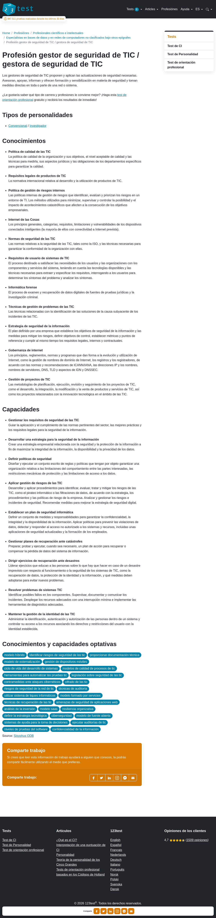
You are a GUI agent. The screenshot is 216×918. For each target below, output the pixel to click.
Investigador (38, 125)
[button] (209, 9)
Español (116, 845)
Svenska (116, 884)
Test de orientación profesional (181, 65)
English (115, 840)
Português (117, 869)
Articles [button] (150, 9)
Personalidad (65, 854)
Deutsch (116, 859)
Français (116, 850)
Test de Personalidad (182, 54)
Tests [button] (133, 9)
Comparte (87, 911)
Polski (114, 879)
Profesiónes (169, 9)
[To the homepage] (17, 9)
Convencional (17, 125)
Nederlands (118, 854)
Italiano (115, 864)
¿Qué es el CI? (66, 840)
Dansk (114, 889)
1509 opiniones (197, 840)
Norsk (114, 874)
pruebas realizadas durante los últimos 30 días (34, 18)
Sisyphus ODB (24, 735)
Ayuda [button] (185, 9)
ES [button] (198, 9)
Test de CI (174, 46)
